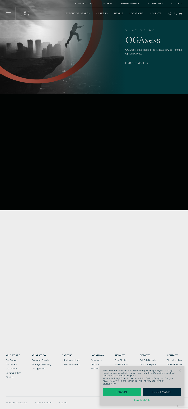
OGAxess (107, 3)
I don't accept (161, 392)
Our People (11, 360)
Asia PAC (96, 368)
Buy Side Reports (148, 364)
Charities (10, 377)
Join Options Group (71, 364)
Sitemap (63, 402)
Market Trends (121, 364)
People (119, 13)
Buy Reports (155, 3)
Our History (11, 364)
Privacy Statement (43, 402)
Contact (176, 3)
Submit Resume (130, 3)
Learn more (142, 400)
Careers (102, 13)
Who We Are (13, 355)
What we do (39, 355)
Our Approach (38, 368)
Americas (97, 360)
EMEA (95, 364)
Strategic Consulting (41, 364)
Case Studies (121, 360)
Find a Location (84, 3)
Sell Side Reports (148, 360)
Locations (136, 13)
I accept (121, 392)
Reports (145, 355)
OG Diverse (11, 368)
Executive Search (77, 13)
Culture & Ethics (13, 373)
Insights (155, 13)
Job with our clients (71, 360)
